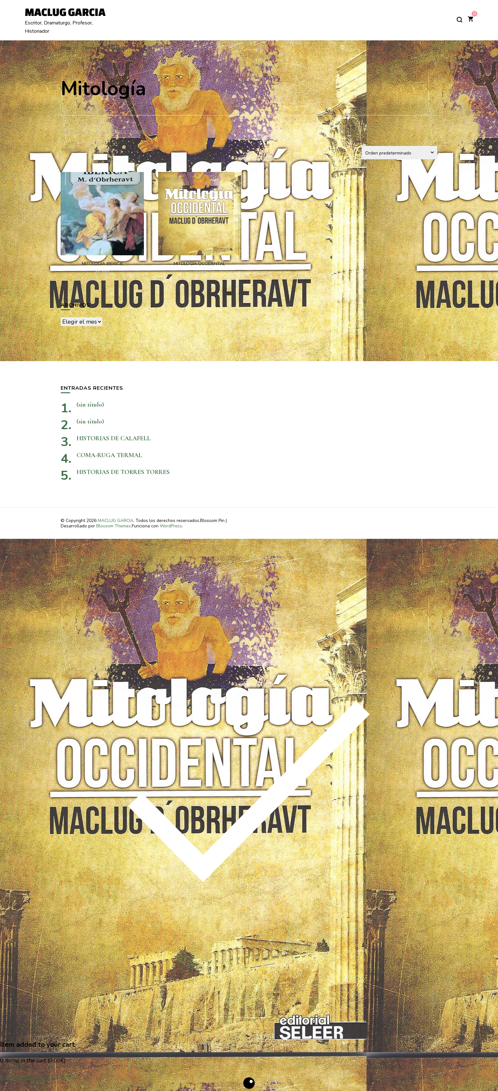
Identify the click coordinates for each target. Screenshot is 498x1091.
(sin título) (90, 404)
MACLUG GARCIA (65, 12)
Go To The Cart (70, 1078)
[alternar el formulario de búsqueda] (459, 20)
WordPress (171, 526)
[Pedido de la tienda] (399, 152)
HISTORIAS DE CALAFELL (114, 438)
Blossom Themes (113, 526)
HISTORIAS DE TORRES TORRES (144, 472)
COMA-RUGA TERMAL (109, 455)
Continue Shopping (24, 1078)
